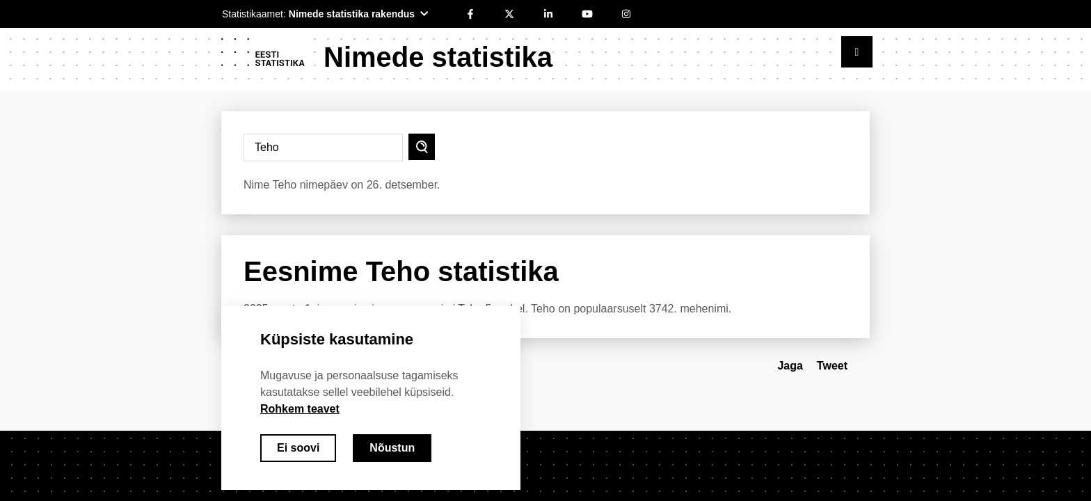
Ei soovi (298, 448)
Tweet (832, 366)
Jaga (789, 366)
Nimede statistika (438, 57)
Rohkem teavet (300, 409)
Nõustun (392, 448)
